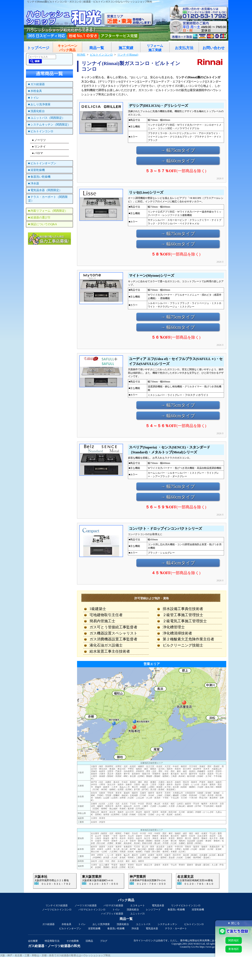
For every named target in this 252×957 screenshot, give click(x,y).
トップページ (38, 48)
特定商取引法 (52, 940)
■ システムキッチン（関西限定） (49, 124)
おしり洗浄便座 (101, 924)
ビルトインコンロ (194, 924)
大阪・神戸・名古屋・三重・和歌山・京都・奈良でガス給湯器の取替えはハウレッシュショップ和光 (55, 955)
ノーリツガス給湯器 (86, 905)
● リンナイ (39, 146)
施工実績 (126, 48)
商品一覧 (96, 48)
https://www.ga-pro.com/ (212, 946)
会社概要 (33, 940)
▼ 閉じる (233, 923)
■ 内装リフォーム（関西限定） (48, 210)
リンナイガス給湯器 (57, 905)
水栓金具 (66, 924)
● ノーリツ (39, 140)
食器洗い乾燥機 (176, 909)
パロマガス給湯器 (113, 905)
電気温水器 (158, 905)
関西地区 (233, 940)
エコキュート (137, 905)
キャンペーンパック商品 (67, 48)
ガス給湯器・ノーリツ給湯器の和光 (54, 946)
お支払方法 (184, 48)
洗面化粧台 (133, 909)
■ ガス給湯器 (36, 84)
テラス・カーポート (176, 928)
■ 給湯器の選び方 (39, 217)
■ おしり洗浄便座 (39, 104)
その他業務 (72, 940)
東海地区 (233, 948)
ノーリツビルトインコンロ (57, 909)
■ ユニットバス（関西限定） (46, 117)
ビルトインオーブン (70, 928)
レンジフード (153, 909)
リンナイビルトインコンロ (185, 905)
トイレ (116, 909)
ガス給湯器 (48, 924)
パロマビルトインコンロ (91, 909)
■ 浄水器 (33, 183)
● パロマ (37, 153)
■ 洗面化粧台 (36, 111)
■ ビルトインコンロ (41, 131)
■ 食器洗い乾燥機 (39, 176)
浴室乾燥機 (198, 909)
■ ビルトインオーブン (42, 163)
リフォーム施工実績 (155, 48)
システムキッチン (167, 924)
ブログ (103, 940)
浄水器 (135, 928)
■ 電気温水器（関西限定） (45, 190)
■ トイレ (33, 97)
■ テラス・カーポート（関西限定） (48, 198)
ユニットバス (137, 913)
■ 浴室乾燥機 (36, 170)
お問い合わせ (214, 48)
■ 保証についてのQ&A (42, 224)
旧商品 (89, 940)
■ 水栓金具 (35, 91)
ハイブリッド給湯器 (112, 913)
